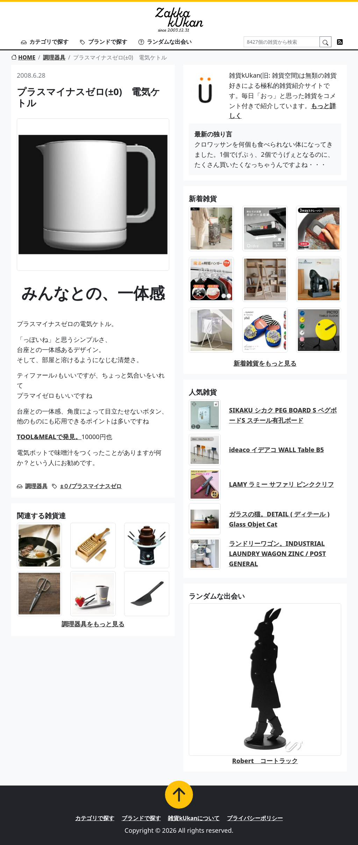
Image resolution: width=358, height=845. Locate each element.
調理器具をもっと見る (93, 624)
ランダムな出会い (165, 41)
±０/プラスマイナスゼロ (91, 486)
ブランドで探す (103, 41)
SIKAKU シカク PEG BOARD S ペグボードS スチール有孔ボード (283, 415)
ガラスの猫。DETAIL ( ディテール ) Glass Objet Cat (279, 519)
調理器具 (54, 57)
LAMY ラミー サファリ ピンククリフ (281, 484)
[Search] (282, 41)
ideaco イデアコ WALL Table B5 (276, 449)
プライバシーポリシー (255, 818)
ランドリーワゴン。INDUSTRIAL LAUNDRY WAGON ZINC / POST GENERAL (277, 553)
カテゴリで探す (45, 41)
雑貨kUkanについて (194, 818)
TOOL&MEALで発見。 (49, 436)
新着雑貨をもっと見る (265, 363)
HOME (23, 57)
